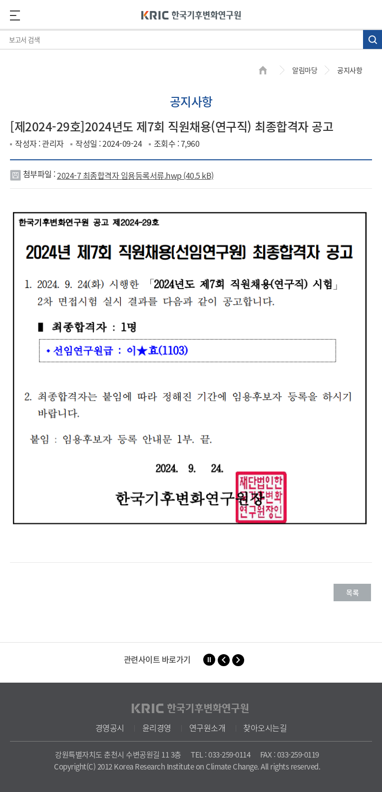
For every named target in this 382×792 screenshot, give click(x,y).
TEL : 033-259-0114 (220, 754)
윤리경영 (156, 728)
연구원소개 (207, 728)
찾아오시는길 (265, 728)
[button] (224, 660)
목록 (352, 592)
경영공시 (109, 728)
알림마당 (304, 70)
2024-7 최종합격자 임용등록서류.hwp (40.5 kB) (135, 175)
